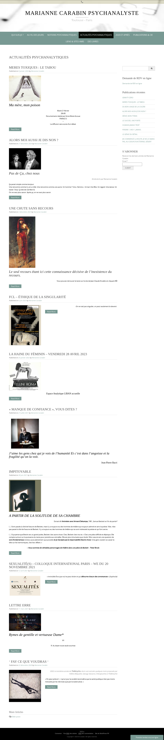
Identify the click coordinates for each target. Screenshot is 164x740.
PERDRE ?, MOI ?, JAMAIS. (131, 130)
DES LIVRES (93, 41)
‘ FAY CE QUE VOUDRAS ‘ (28, 661)
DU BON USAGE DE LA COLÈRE (133, 107)
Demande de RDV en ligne (132, 83)
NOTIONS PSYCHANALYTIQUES (62, 35)
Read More (15, 129)
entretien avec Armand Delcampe (75, 521)
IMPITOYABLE (20, 471)
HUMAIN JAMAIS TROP (131, 125)
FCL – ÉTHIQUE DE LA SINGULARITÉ (37, 297)
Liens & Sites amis (75, 41)
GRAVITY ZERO (127, 97)
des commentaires (86, 733)
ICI (116, 281)
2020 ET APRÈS (123, 35)
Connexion (58, 733)
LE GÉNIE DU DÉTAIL (130, 134)
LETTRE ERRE (20, 605)
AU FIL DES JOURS (35, 35)
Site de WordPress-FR (102, 733)
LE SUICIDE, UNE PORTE (131, 120)
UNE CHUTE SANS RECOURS (31, 208)
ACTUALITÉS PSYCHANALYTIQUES (96, 35)
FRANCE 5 (63, 118)
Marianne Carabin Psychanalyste (82, 13)
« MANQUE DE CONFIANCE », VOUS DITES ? (43, 409)
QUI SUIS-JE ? (17, 35)
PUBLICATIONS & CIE (143, 35)
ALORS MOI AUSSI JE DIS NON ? (33, 140)
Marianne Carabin (37, 71)
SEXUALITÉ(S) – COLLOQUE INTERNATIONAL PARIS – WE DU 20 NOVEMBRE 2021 (58, 565)
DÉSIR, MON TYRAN (129, 116)
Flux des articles (70, 733)
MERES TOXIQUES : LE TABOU (32, 67)
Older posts (15, 716)
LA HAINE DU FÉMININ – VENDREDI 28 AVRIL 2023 (48, 354)
